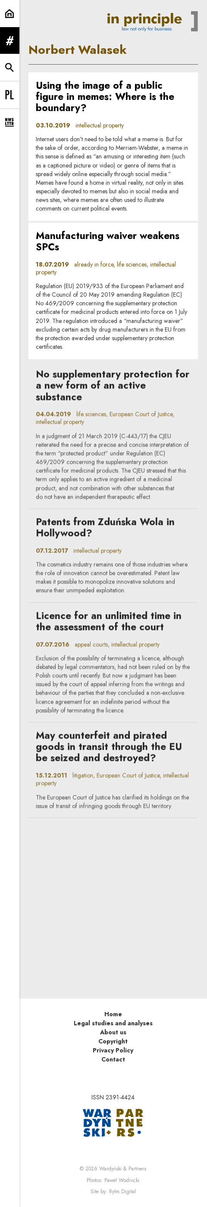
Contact (113, 1059)
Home (113, 1014)
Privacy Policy (113, 1050)
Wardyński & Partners (122, 1169)
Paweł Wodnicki (121, 1180)
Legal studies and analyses (113, 1023)
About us (113, 1032)
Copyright (113, 1041)
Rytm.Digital (122, 1191)
